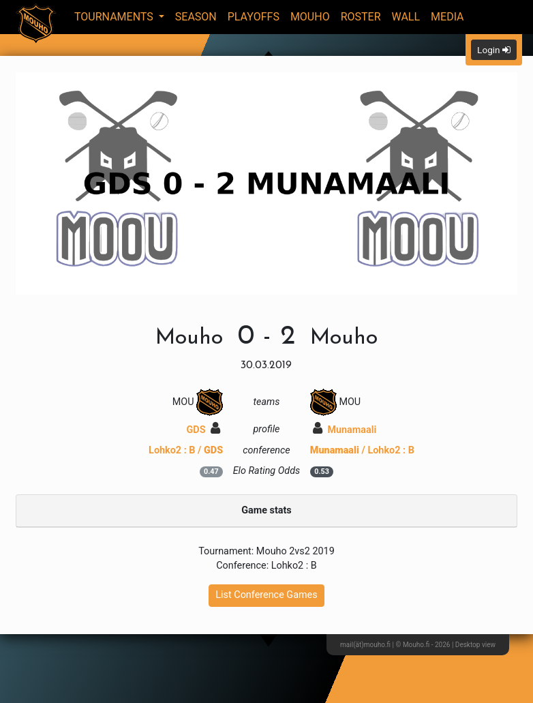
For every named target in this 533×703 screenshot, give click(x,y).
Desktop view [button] (475, 644)
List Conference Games (266, 595)
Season (196, 16)
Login (494, 49)
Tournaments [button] (115, 16)
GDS (204, 430)
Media (447, 16)
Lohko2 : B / (186, 450)
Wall (406, 16)
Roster (361, 16)
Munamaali (345, 430)
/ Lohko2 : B (362, 450)
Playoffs (253, 16)
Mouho (310, 16)
